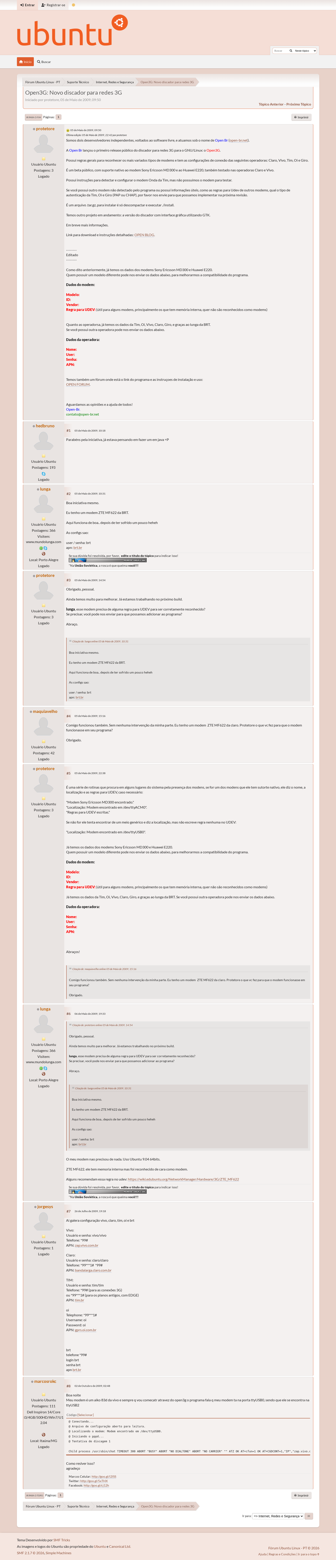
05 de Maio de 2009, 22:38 (90, 773)
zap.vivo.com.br (86, 1245)
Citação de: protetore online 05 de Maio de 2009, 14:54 (102, 1025)
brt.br (77, 547)
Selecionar (85, 1415)
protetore (45, 128)
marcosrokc (45, 1381)
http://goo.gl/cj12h (96, 1485)
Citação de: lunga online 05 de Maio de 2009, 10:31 (100, 641)
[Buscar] (290, 51)
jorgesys (45, 1206)
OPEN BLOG (144, 235)
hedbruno (45, 425)
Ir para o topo (34, 1495)
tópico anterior (271, 104)
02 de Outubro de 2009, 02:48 (92, 1385)
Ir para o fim (33, 117)
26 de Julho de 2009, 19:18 (90, 1211)
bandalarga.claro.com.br (93, 1270)
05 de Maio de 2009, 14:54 (90, 580)
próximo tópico (298, 104)
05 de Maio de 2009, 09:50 (85, 130)
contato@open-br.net (82, 414)
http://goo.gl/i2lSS (104, 1476)
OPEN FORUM (78, 384)
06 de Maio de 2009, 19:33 (90, 1013)
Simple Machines (58, 1553)
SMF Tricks (61, 1540)
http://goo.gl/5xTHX (94, 1481)
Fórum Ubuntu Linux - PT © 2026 (293, 1548)
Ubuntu (100, 1546)
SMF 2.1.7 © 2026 (30, 1553)
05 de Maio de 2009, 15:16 (90, 715)
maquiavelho (45, 711)
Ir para (246, 1516)
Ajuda (262, 1554)
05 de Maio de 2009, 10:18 (90, 430)
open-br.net (239, 140)
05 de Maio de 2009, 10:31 (90, 493)
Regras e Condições (282, 1554)
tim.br (79, 1300)
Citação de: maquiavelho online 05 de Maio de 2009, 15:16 (104, 969)
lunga (45, 488)
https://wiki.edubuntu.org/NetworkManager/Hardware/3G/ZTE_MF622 (183, 1179)
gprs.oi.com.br (85, 1330)
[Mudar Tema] (74, 5)
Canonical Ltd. (120, 1546)
